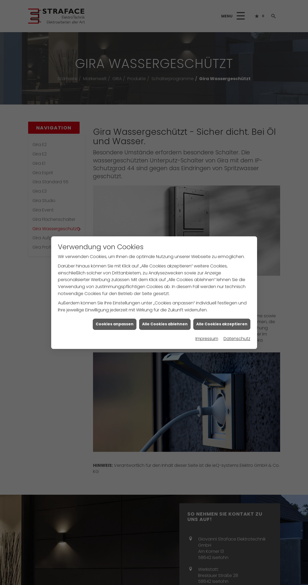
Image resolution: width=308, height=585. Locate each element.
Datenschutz (237, 335)
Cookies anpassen (114, 320)
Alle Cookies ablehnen (165, 320)
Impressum (206, 335)
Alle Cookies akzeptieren (221, 320)
